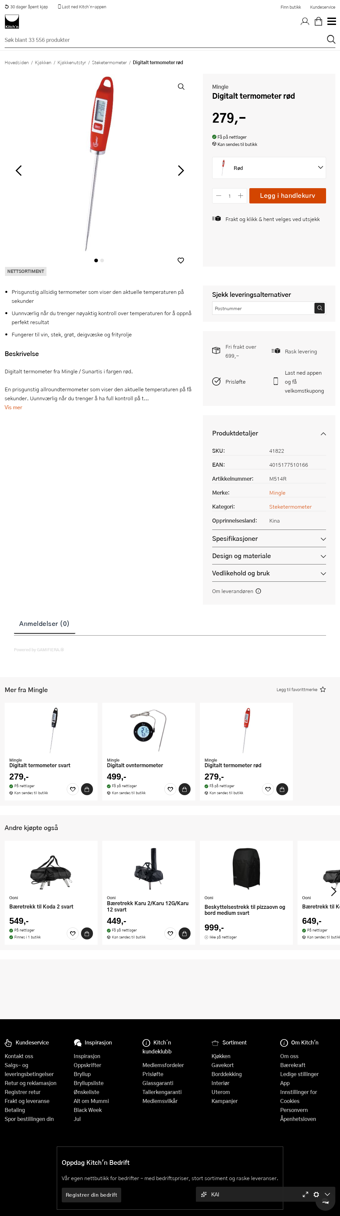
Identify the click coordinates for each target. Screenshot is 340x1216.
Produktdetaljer (235, 433)
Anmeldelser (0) (44, 623)
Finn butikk (291, 7)
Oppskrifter (87, 1065)
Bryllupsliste (89, 1083)
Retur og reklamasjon (30, 1083)
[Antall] (230, 195)
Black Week (88, 1110)
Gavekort (223, 1065)
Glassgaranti (157, 1083)
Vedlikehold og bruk (241, 573)
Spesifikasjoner (235, 538)
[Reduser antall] (218, 195)
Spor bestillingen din (29, 1119)
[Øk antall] (241, 195)
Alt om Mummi (91, 1101)
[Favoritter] (73, 789)
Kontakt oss (19, 1056)
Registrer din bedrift (92, 1194)
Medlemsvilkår (160, 1101)
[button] (181, 260)
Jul (77, 1119)
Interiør (220, 1083)
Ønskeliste (86, 1092)
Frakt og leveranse (27, 1101)
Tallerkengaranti (162, 1092)
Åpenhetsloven (298, 1119)
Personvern (294, 1110)
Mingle (220, 86)
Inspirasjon (87, 1056)
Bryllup (82, 1074)
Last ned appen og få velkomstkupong (304, 381)
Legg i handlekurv (287, 195)
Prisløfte (235, 381)
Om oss (289, 1056)
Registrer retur (23, 1092)
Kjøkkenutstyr (71, 62)
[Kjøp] (87, 789)
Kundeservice (322, 7)
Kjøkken (43, 62)
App (285, 1083)
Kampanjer (225, 1101)
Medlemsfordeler (163, 1065)
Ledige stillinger (299, 1074)
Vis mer (13, 407)
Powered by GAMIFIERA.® (39, 650)
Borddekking (227, 1074)
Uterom (221, 1092)
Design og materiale (241, 555)
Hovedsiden (17, 62)
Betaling (15, 1110)
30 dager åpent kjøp (26, 7)
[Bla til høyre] (180, 171)
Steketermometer (109, 62)
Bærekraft (292, 1065)
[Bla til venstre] (18, 171)
